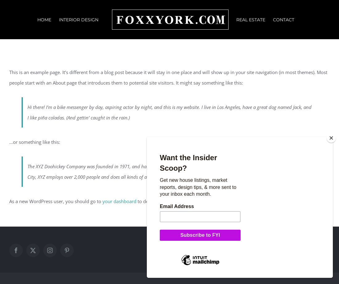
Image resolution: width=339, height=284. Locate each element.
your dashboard (119, 201)
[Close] (331, 138)
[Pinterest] (67, 250)
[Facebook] (16, 250)
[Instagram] (50, 250)
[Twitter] (33, 250)
